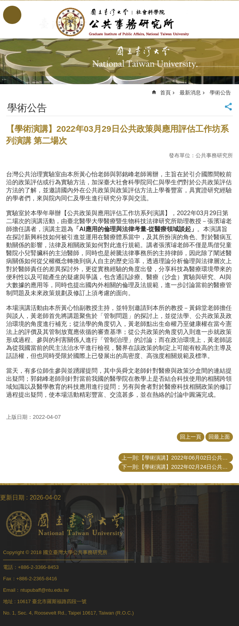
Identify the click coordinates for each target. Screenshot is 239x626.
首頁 (165, 92)
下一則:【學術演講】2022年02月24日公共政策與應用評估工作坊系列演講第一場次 (177, 467)
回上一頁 (190, 437)
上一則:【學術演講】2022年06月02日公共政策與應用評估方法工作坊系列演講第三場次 (177, 458)
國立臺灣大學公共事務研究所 (119, 22)
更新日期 (12, 497)
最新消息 (190, 92)
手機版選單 (12, 15)
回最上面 (219, 437)
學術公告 (220, 92)
